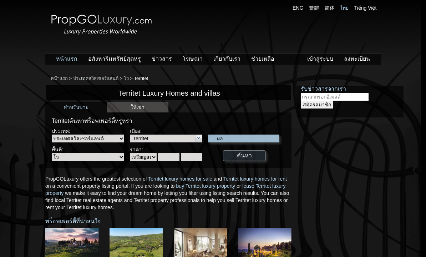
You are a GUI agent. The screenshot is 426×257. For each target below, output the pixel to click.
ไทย (344, 8)
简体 (330, 8)
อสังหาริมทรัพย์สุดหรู (114, 59)
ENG (298, 8)
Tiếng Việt (365, 8)
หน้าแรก (66, 59)
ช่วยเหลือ (262, 59)
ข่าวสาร (162, 59)
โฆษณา (193, 59)
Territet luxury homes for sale (180, 179)
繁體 (314, 8)
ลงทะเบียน (357, 59)
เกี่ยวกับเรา (226, 59)
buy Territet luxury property (205, 186)
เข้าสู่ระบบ (320, 59)
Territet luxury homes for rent (255, 179)
